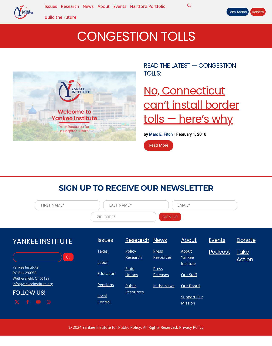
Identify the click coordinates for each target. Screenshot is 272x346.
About (104, 7)
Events (120, 7)
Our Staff (189, 278)
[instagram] (49, 305)
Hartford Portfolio (148, 7)
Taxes (103, 254)
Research (137, 242)
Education (107, 276)
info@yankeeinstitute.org (33, 287)
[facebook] (27, 305)
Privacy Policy (194, 338)
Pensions (106, 288)
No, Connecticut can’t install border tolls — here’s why (191, 106)
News (88, 7)
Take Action (236, 12)
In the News (164, 289)
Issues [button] (51, 7)
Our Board (191, 289)
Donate (257, 12)
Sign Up (171, 219)
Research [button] (70, 7)
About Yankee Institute (189, 260)
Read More (159, 146)
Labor (103, 265)
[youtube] (38, 305)
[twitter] (17, 305)
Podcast (219, 255)
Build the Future (60, 18)
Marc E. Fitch (161, 135)
